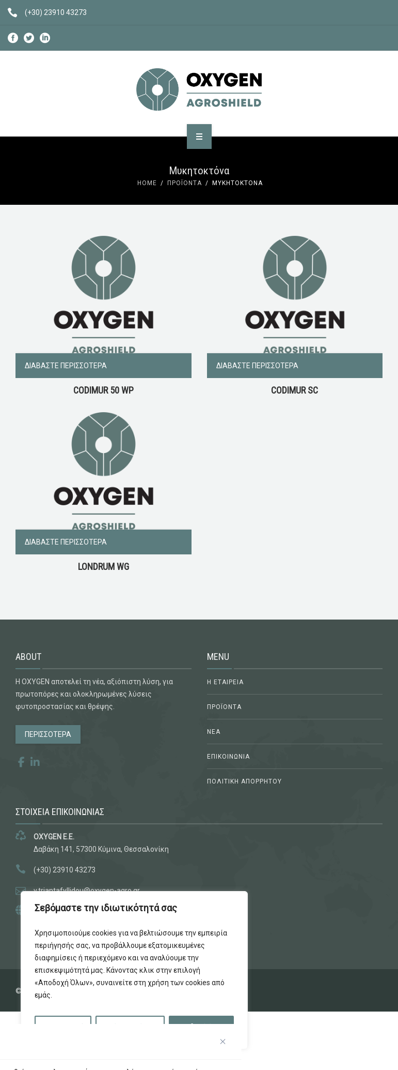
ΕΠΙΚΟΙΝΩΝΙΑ (228, 756)
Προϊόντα (184, 183)
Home (147, 183)
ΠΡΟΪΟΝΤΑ (224, 707)
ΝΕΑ (213, 731)
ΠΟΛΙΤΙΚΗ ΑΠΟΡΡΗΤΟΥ (244, 781)
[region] (134, 970)
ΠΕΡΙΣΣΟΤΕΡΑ (48, 734)
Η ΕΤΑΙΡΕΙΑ (225, 682)
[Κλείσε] (223, 1041)
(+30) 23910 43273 (43, 12)
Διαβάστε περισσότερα (66, 365)
